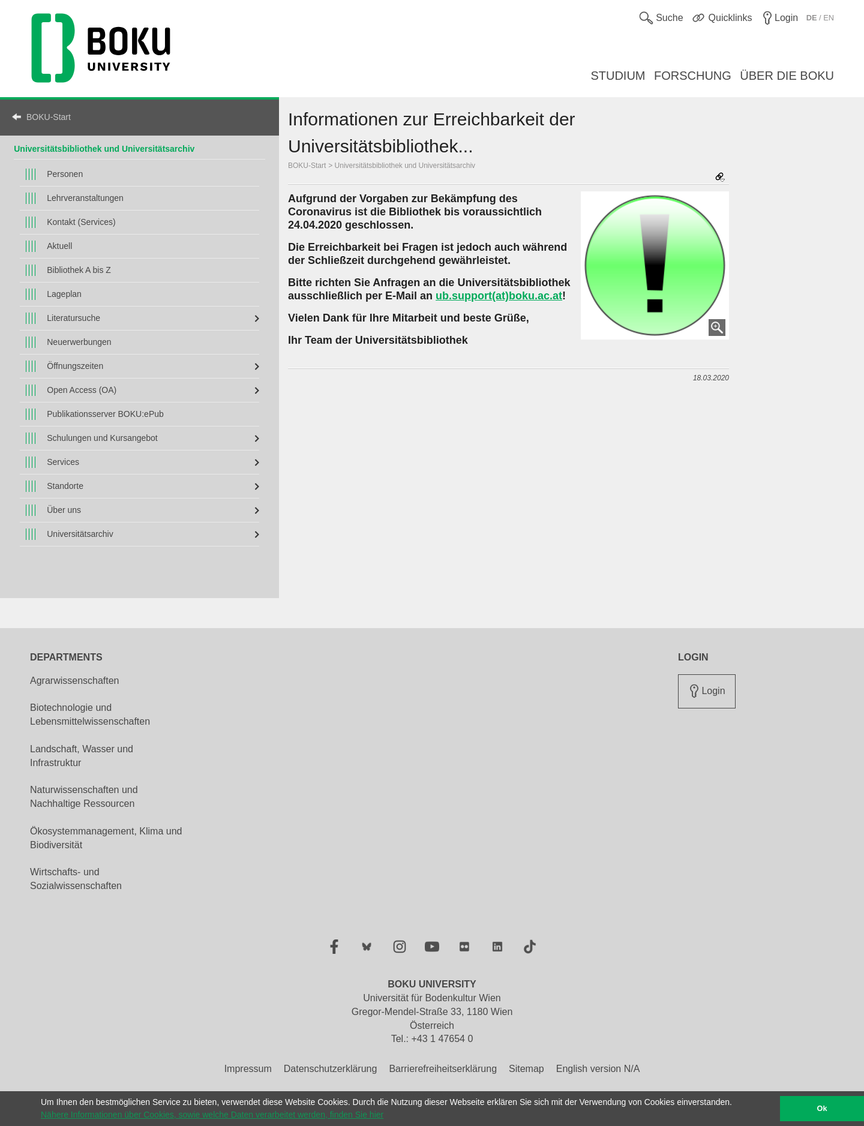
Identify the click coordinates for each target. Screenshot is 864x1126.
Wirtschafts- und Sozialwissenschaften (76, 879)
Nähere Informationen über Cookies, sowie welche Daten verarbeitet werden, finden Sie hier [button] (212, 1114)
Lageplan (64, 294)
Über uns (64, 510)
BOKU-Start (48, 117)
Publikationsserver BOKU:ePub (105, 414)
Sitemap (526, 1069)
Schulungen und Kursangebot (102, 438)
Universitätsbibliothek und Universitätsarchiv (405, 165)
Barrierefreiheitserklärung (443, 1069)
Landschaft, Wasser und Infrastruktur (81, 756)
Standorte (65, 486)
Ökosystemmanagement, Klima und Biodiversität (106, 838)
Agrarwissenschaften (74, 680)
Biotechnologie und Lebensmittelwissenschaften (90, 714)
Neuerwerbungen (79, 342)
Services (63, 462)
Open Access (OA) (81, 390)
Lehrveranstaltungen (85, 198)
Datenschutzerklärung (330, 1069)
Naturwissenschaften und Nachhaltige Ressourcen (84, 797)
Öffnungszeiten (75, 366)
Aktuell (59, 246)
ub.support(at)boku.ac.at (499, 296)
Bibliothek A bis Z (79, 270)
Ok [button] (822, 1108)
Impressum (248, 1069)
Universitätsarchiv (80, 534)
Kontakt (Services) (81, 222)
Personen (65, 174)
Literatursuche (73, 318)
